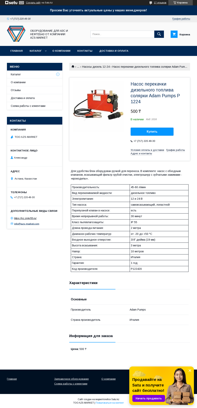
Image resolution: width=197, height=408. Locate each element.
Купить (152, 131)
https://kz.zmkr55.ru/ (25, 218)
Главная (16, 50)
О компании (61, 50)
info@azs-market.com (26, 223)
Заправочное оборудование (71, 378)
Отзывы (16, 90)
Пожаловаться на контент (110, 402)
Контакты (84, 50)
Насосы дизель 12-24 (96, 66)
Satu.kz (115, 399)
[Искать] (159, 34)
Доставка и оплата (113, 50)
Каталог (36, 50)
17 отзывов (160, 2)
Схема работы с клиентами (28, 105)
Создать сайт (33, 2)
